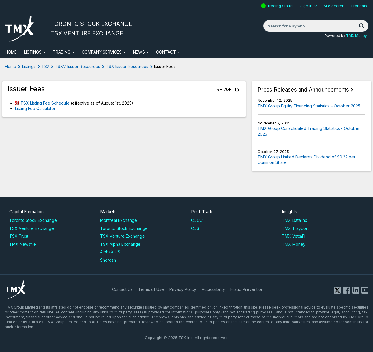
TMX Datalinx (294, 220)
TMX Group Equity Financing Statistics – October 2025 (309, 105)
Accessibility (213, 289)
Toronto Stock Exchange (33, 220)
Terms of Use (151, 289)
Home (10, 66)
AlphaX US (110, 251)
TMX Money (356, 35)
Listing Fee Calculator (35, 108)
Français (359, 5)
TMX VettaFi (293, 236)
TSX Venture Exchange (31, 228)
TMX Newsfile (22, 244)
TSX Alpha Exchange (120, 244)
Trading (61, 52)
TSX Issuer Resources (127, 66)
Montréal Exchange (118, 220)
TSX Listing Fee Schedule (45, 103)
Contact (166, 52)
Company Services (102, 52)
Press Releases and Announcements (303, 89)
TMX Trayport (295, 228)
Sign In (306, 5)
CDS (195, 228)
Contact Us (122, 289)
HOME (11, 52)
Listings (33, 52)
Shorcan (108, 260)
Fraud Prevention (246, 289)
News (139, 52)
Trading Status (281, 6)
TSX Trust (18, 236)
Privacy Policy (182, 289)
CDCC (197, 220)
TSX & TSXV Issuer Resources (71, 66)
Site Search (334, 5)
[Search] (361, 26)
